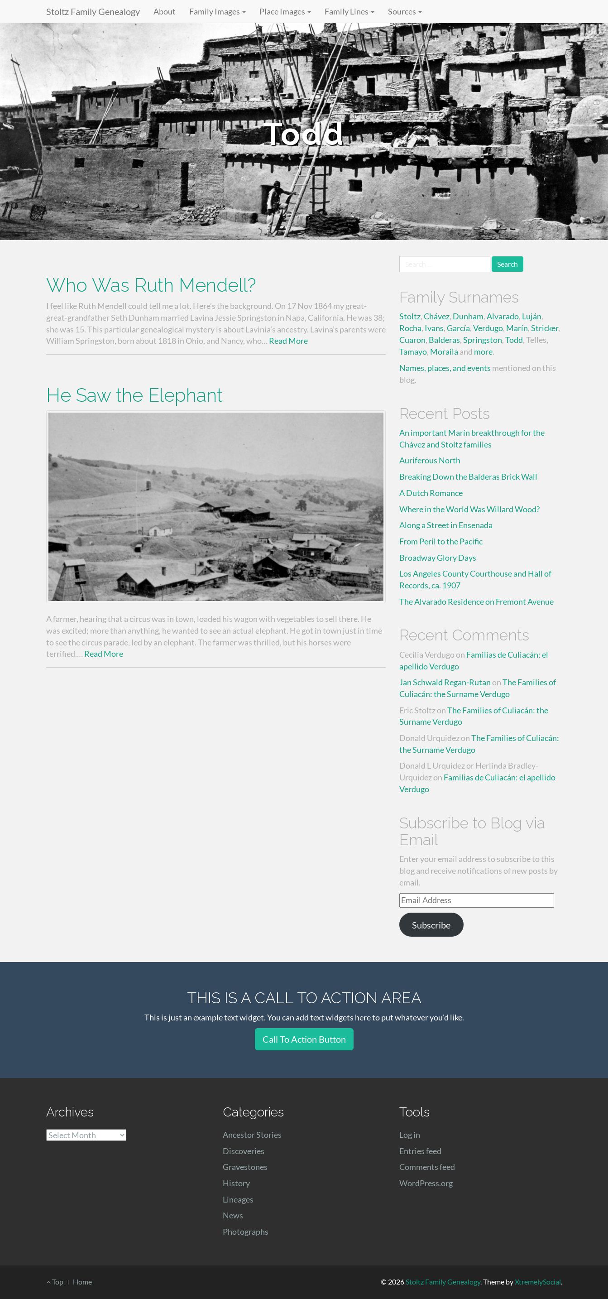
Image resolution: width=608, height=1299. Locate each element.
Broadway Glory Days (437, 558)
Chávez (437, 316)
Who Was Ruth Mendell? (151, 285)
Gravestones (245, 1167)
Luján (531, 316)
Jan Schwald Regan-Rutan (445, 682)
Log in (409, 1135)
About (164, 11)
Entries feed (420, 1151)
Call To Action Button (304, 1039)
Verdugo (488, 328)
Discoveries (243, 1151)
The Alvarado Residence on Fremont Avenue (476, 601)
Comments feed (427, 1167)
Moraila (444, 351)
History (236, 1183)
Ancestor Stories (252, 1135)
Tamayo (413, 351)
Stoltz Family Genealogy (93, 11)
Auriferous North (429, 460)
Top (54, 1281)
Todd (514, 340)
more (483, 351)
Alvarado (503, 316)
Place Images (285, 11)
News (233, 1215)
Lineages (238, 1199)
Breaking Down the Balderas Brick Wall (468, 476)
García (458, 328)
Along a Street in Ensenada (446, 525)
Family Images (217, 11)
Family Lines (349, 11)
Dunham (468, 316)
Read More (288, 341)
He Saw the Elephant (134, 395)
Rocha (410, 328)
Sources (405, 11)
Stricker (544, 328)
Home (82, 1281)
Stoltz (410, 316)
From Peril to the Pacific (441, 541)
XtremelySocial (538, 1281)
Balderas (444, 340)
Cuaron (412, 340)
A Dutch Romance (431, 493)
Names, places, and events (445, 368)
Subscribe (431, 924)
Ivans (434, 328)
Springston (482, 340)
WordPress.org (426, 1183)
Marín (517, 328)
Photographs (245, 1231)
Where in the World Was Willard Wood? (469, 509)
